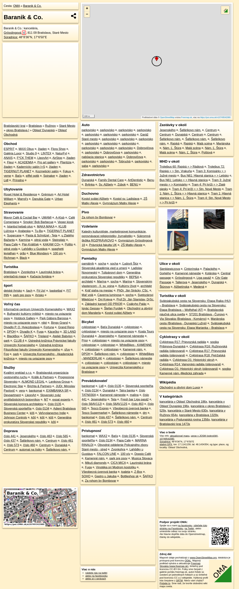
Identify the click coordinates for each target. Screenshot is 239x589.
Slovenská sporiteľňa (18, 408)
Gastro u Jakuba (105, 476)
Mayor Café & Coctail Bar (21, 217)
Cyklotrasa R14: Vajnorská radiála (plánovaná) (190, 364)
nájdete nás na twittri (96, 572)
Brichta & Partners (39, 386)
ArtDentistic (135, 180)
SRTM (179, 580)
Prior (85, 340)
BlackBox (13, 336)
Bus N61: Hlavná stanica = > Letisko (205, 175)
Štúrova (165, 286)
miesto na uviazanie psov (20, 322)
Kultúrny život (127, 286)
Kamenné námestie (131, 336)
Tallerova (181, 282)
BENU (134, 184)
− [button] (87, 14)
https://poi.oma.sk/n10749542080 (215, 117)
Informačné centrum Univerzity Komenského (33, 309)
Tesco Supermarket (94, 412)
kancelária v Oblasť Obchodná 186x (183, 401)
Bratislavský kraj (14, 125)
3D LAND (69, 331)
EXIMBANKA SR (57, 390)
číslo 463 (46, 436)
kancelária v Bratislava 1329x (198, 415)
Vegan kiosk (66, 222)
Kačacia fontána (40, 276)
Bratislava (35, 125)
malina (134, 395)
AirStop (57, 157)
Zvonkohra (28, 272)
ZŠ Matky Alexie (131, 245)
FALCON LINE (106, 453)
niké (44, 322)
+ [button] (87, 9)
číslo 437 (10, 440)
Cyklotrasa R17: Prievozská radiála (183, 342)
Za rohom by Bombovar (97, 217)
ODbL (188, 560)
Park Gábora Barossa (54, 318)
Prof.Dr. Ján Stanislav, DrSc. (135, 299)
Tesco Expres (100, 408)
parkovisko (89, 130)
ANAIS (8, 157)
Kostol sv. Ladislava (126, 198)
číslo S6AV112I (92, 403)
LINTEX (46, 153)
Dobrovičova (145, 148)
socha (102, 263)
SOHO (86, 476)
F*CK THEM (25, 157)
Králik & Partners (43, 377)
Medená (198, 286)
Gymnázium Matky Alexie (119, 203)
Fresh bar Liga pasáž (135, 399)
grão (23, 253)
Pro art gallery (47, 162)
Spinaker (49, 175)
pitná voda (41, 240)
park (7, 340)
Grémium (47, 194)
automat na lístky (30, 449)
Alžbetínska (181, 286)
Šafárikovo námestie (138, 358)
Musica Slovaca (142, 458)
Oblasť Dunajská (43, 130)
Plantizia (65, 162)
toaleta (125, 471)
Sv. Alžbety (106, 184)
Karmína (24, 240)
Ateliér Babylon (63, 336)
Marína (101, 281)
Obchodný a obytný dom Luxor (180, 387)
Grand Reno (66, 327)
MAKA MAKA (45, 226)
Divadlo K (26, 331)
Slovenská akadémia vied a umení (104, 268)
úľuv (67, 349)
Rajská (174, 143)
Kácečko (53, 331)
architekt (87, 281)
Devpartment (12, 395)
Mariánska (223, 143)
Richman (9, 257)
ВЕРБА (134, 277)
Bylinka (90, 184)
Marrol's (23, 198)
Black (23, 257)
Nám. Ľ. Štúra (172, 148)
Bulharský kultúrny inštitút (24, 313)
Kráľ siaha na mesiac (99, 290)
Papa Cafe (11, 244)
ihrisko (39, 295)
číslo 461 (67, 440)
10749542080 (167, 438)
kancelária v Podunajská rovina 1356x (185, 419)
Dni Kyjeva (105, 299)
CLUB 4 (19, 340)
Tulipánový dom (111, 272)
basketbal (56, 290)
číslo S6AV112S (116, 403)
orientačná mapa (15, 276)
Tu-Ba (39, 231)
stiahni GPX (166, 444)
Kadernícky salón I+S (31, 166)
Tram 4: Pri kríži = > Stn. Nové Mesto (196, 189)
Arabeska (24, 231)
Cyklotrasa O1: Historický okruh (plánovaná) (189, 368)
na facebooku (185, 525)
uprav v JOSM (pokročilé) (204, 435)
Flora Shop (58, 149)
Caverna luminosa (109, 295)
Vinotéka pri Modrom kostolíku (116, 467)
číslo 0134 (42, 408)
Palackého (210, 268)
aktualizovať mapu (179, 435)
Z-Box (138, 471)
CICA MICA (118, 462)
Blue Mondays (39, 253)
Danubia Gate (41, 198)
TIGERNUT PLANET (17, 171)
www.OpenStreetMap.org (203, 557)
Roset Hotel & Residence (20, 194)
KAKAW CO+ (52, 244)
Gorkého (165, 273)
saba (85, 165)
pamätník (88, 263)
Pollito (69, 244)
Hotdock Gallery (24, 318)
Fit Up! (41, 290)
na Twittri (189, 528)
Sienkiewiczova (170, 268)
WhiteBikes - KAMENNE (135, 345)
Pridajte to (165, 583)
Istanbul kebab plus (20, 226)
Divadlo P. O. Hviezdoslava (22, 327)
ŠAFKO (29, 336)
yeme (7, 175)
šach (29, 290)
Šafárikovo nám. (30, 440)
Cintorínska (191, 268)
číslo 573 (13, 445)
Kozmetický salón (47, 171)
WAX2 (71, 309)
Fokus (67, 171)
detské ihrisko (13, 290)
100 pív (58, 253)
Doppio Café (142, 453)
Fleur (10, 162)
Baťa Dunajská (110, 327)
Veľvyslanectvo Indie (52, 413)
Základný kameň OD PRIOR (103, 304)
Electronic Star (13, 386)
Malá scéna (204, 143)
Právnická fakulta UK (103, 245)
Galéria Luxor (13, 153)
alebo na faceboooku (96, 575)
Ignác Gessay (91, 308)
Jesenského (28, 436)
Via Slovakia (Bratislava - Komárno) (183, 318)
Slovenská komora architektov (23, 404)
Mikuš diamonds (96, 462)
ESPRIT (9, 149)
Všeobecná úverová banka (130, 408)
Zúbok (121, 184)
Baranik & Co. (32, 5)
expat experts (61, 399)
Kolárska (211, 273)
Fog (6, 354)
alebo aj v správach (95, 578)
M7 (46, 399)
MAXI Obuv (26, 149)
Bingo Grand (59, 322)
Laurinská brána (50, 272)
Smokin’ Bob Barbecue (38, 222)
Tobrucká (124, 161)
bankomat (35, 390)
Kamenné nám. (133, 349)
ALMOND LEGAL (33, 381)
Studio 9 (31, 153)
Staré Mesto (67, 125)
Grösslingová (15, 33)
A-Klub (59, 217)
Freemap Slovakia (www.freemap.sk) (180, 565)
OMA (16, 5)
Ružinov (50, 125)
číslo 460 (29, 445)
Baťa (18, 175)
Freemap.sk (186, 117)
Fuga (40, 331)
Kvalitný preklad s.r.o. (18, 372)
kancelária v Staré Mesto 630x (188, 410)
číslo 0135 (54, 404)
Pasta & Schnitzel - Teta (41, 235)
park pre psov (22, 295)
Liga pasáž (204, 277)
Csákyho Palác (137, 304)
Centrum (51, 440)
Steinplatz (58, 240)
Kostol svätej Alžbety (95, 198)
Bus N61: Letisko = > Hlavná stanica (184, 180)
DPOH (11, 331)
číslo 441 (10, 436)
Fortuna (49, 327)
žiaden (42, 149)
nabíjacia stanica (93, 157)
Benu (150, 180)
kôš (32, 413)
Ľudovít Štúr (130, 263)
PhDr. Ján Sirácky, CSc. (133, 290)
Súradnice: (11, 37)
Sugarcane (14, 235)
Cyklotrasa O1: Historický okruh (193, 359)
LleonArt (43, 157)
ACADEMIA (25, 162)
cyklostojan (89, 327)
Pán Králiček (30, 244)
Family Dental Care (111, 180)
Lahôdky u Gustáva (34, 248)
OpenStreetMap (167, 117)
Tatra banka (127, 390)
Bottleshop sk (130, 476)
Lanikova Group (59, 381)
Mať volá (87, 295)
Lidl (6, 180)
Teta (113, 399)
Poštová (206, 152)
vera (22, 390)
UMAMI (46, 217)
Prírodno (18, 180)
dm (145, 412)
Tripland (43, 336)
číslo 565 (62, 436)
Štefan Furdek (113, 308)
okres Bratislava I (17, 130)
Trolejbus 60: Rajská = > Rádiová (182, 166)
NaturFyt (61, 153)
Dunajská (61, 445)
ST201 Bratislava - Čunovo (207, 314)
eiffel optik (32, 175)
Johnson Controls (15, 417)
